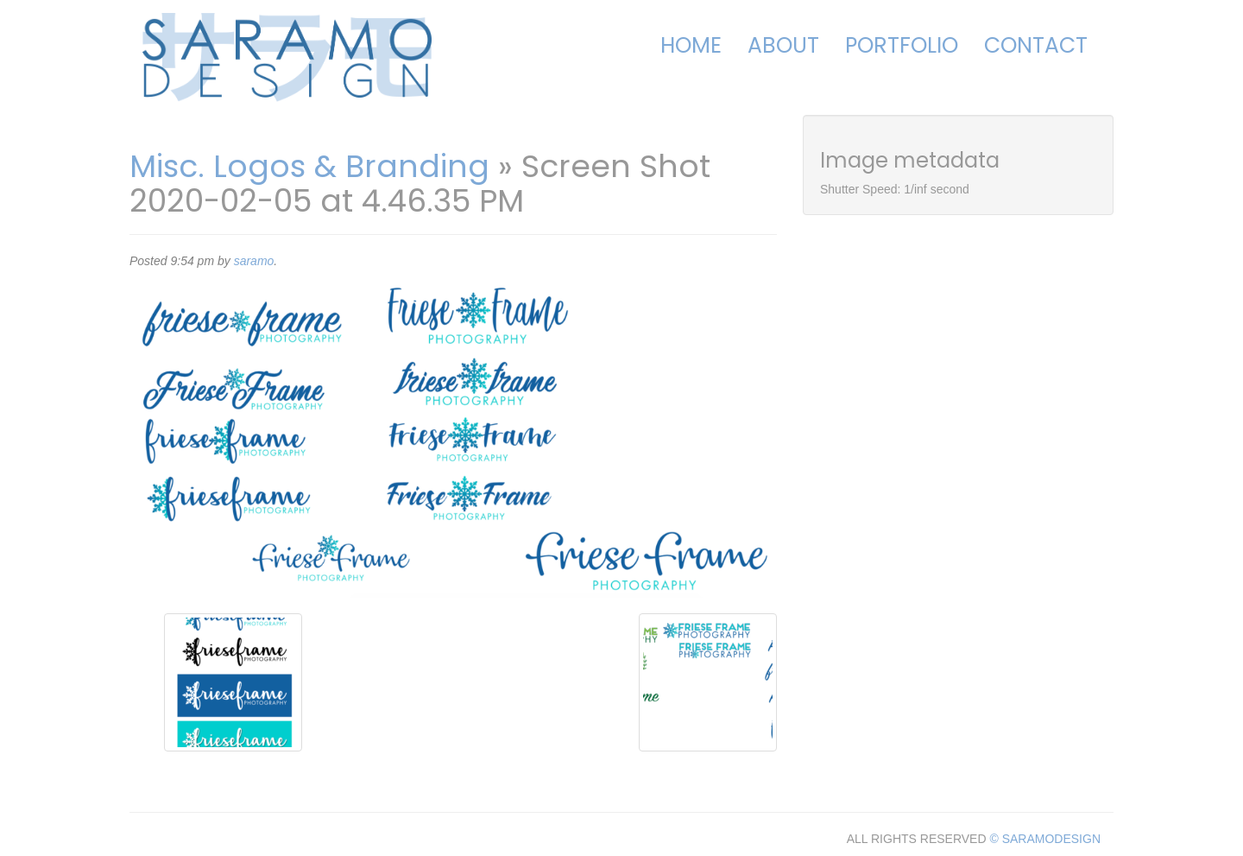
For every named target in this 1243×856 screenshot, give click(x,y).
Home (691, 45)
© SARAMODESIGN (1045, 839)
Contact (1036, 45)
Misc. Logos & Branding (309, 166)
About (783, 45)
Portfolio (901, 45)
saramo (254, 261)
